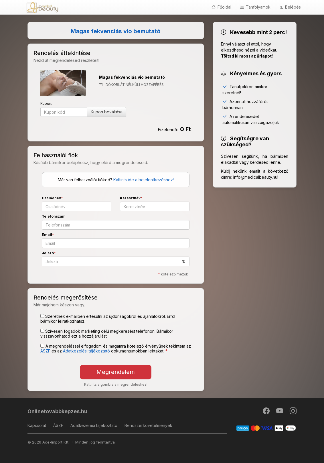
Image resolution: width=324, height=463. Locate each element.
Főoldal (221, 7)
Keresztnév (130, 198)
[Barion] (266, 427)
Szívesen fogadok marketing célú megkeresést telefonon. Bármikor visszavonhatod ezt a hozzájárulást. (106, 333)
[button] (185, 261)
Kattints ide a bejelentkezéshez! (143, 179)
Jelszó (48, 253)
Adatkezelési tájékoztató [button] (86, 350)
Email (47, 235)
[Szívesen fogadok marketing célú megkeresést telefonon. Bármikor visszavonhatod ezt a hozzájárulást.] (42, 331)
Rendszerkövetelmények (148, 425)
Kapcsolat (36, 425)
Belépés (290, 7)
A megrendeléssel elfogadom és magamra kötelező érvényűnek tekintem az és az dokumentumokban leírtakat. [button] (115, 348)
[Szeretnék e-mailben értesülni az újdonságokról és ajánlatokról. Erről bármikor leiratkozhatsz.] (42, 316)
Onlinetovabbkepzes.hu (57, 411)
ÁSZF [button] (45, 350)
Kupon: (46, 103)
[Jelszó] (115, 261)
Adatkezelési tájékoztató (93, 425)
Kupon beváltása (107, 111)
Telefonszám (54, 216)
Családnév (51, 198)
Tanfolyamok (255, 7)
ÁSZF (58, 425)
